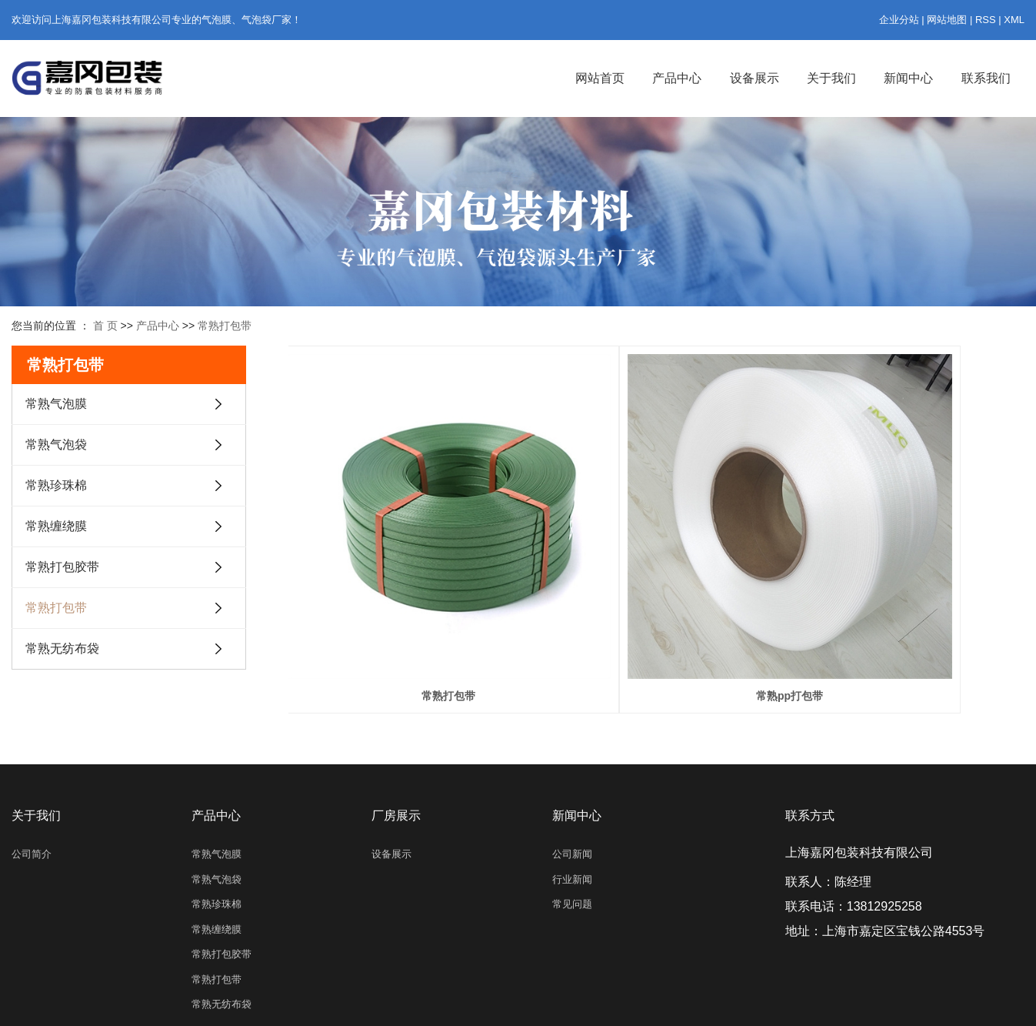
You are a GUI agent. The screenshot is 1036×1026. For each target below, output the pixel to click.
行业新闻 (572, 835)
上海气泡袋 (515, 1005)
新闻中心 (908, 78)
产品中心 (676, 78)
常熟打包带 (225, 325)
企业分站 (899, 19)
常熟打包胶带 (62, 566)
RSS (985, 19)
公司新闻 (572, 810)
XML (1014, 19)
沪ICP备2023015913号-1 (341, 1005)
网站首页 (600, 78)
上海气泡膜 (467, 1005)
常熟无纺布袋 (62, 648)
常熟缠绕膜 (56, 526)
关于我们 (831, 78)
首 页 (105, 325)
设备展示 (754, 78)
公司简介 (32, 810)
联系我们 (986, 78)
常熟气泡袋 (56, 444)
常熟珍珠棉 (56, 485)
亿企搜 (727, 1005)
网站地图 (948, 19)
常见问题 (572, 860)
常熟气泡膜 (56, 403)
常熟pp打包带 (622, 584)
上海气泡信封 (568, 1005)
